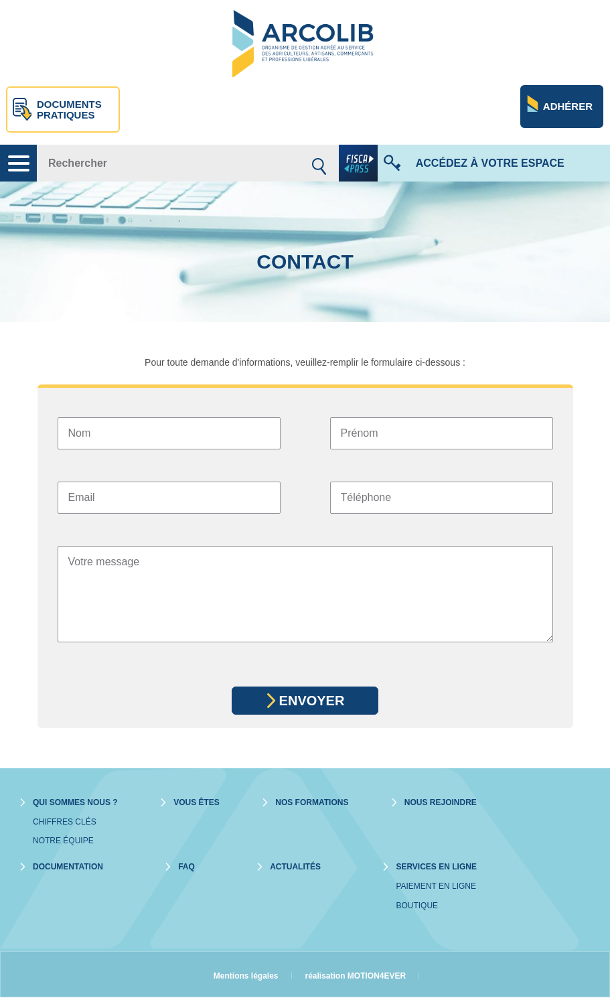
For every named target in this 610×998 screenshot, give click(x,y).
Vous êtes (196, 802)
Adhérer (568, 106)
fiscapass (358, 163)
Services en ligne (436, 867)
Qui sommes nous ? (75, 802)
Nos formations (311, 802)
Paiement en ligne (436, 886)
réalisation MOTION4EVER (355, 976)
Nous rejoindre (440, 802)
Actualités (295, 867)
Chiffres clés (64, 822)
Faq (186, 867)
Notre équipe (63, 841)
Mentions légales (246, 976)
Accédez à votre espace (490, 163)
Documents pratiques (69, 110)
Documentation (68, 867)
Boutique (417, 906)
